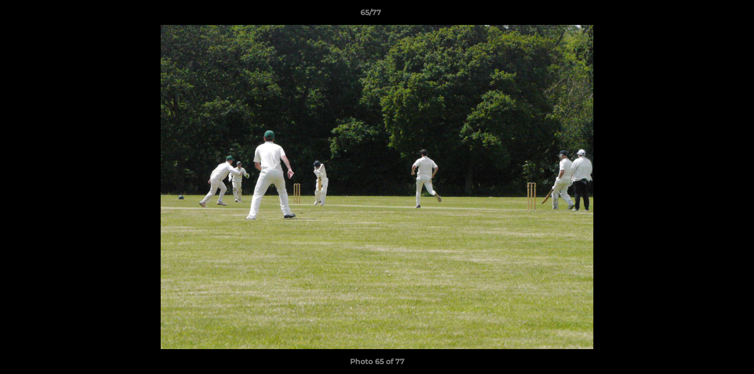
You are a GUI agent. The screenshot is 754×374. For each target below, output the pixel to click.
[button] (710, 15)
